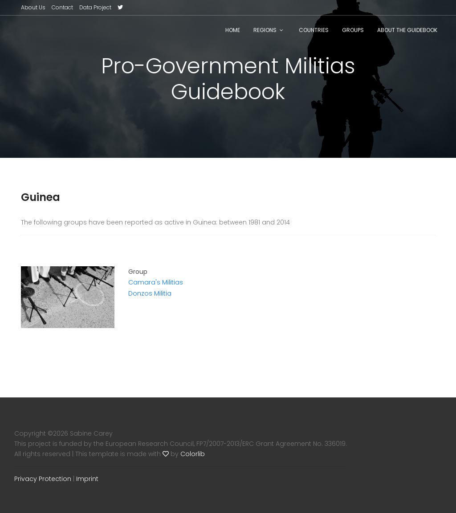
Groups (353, 30)
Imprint (87, 478)
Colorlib (192, 453)
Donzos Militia (149, 293)
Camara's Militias (155, 282)
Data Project (95, 7)
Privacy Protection (42, 478)
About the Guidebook (407, 30)
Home (232, 30)
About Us (33, 7)
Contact (62, 7)
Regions (265, 30)
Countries (314, 30)
